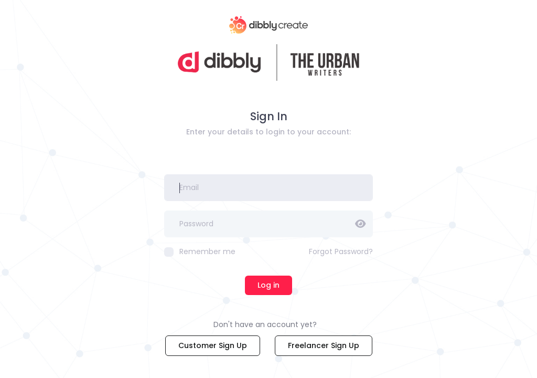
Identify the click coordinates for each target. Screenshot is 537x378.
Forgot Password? (341, 251)
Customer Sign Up (212, 345)
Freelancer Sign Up (323, 345)
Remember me (199, 251)
